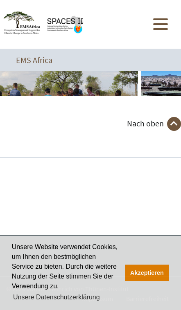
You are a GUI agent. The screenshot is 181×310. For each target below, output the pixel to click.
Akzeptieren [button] (147, 273)
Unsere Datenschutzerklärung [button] (56, 297)
